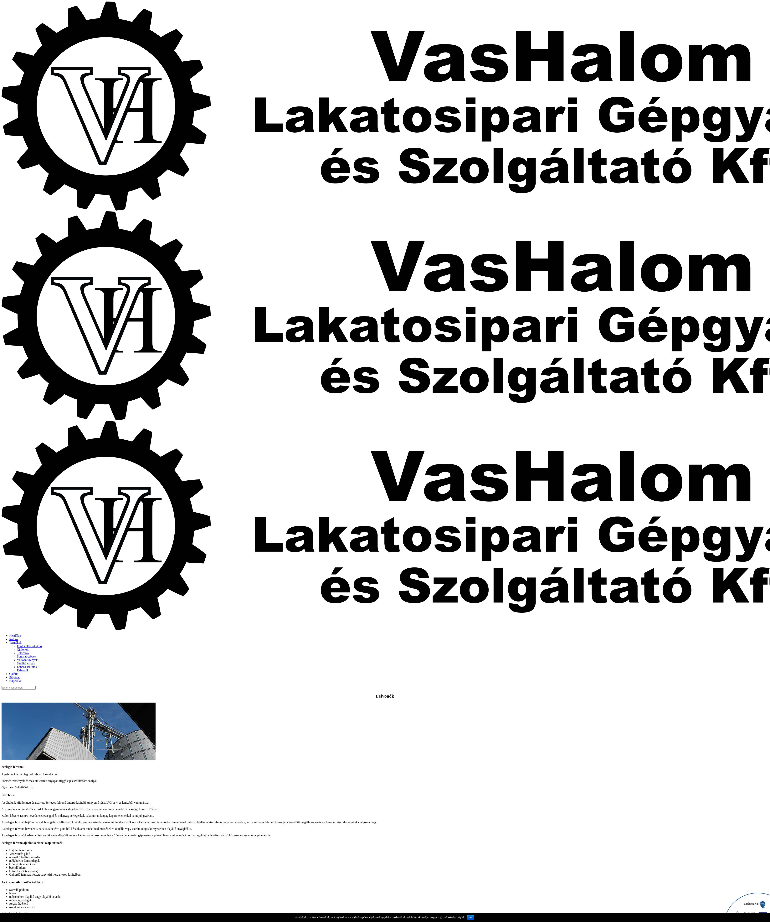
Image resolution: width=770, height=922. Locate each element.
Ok (470, 917)
